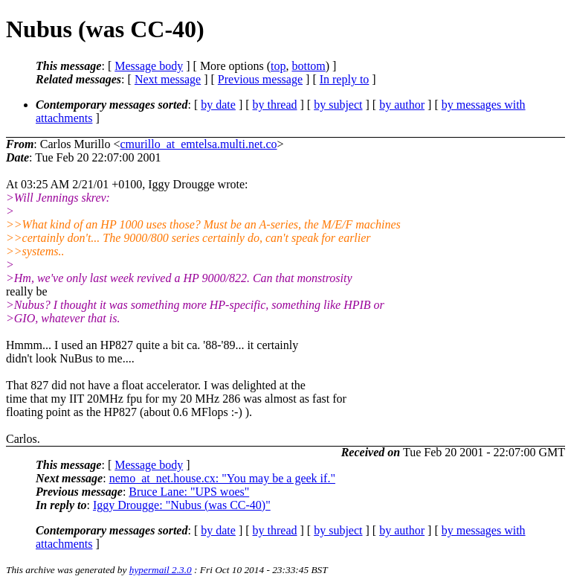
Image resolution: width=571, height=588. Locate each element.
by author (402, 104)
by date (218, 104)
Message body (148, 66)
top (278, 66)
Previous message (260, 79)
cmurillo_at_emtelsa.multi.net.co (198, 144)
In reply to (345, 79)
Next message (168, 79)
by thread (275, 104)
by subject (338, 104)
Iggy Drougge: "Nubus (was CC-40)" (182, 505)
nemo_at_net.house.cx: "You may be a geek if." (222, 478)
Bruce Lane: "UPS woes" (189, 491)
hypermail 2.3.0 (160, 569)
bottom (308, 66)
